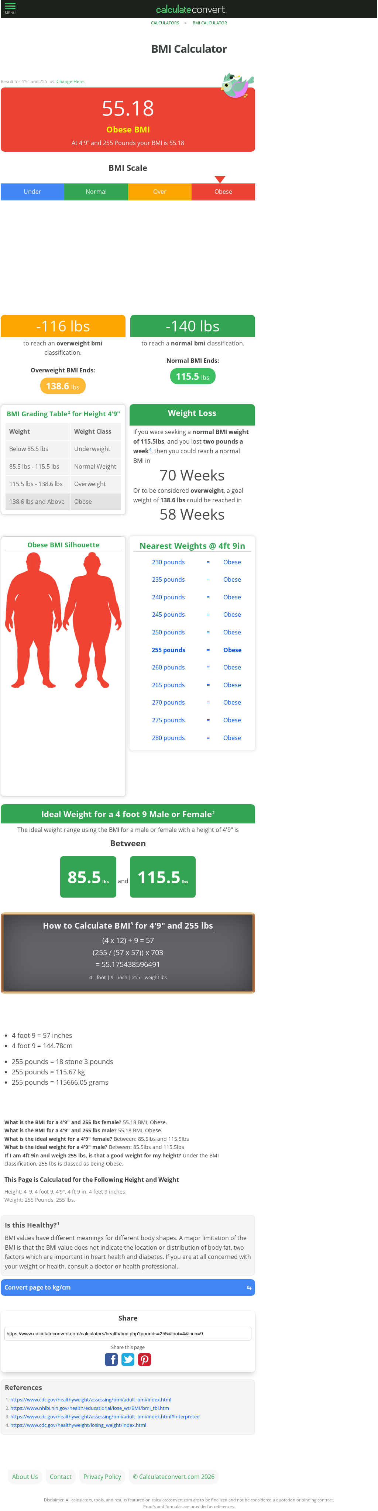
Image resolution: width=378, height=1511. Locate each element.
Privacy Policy (102, 1477)
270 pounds (168, 702)
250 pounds (168, 632)
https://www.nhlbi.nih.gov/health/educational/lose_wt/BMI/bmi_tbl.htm (89, 1408)
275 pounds (168, 720)
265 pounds (168, 685)
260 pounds (168, 667)
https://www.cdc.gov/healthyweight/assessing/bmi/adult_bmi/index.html (90, 1399)
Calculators (165, 22)
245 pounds (168, 614)
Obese (232, 562)
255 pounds (168, 650)
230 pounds (168, 562)
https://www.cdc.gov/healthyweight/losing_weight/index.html (78, 1425)
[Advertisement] (128, 263)
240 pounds (168, 597)
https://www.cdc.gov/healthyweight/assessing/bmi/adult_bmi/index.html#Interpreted (105, 1416)
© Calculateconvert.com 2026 (173, 1477)
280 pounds (168, 738)
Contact (61, 1477)
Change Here (70, 81)
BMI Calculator (210, 22)
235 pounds (168, 579)
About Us (25, 1477)
